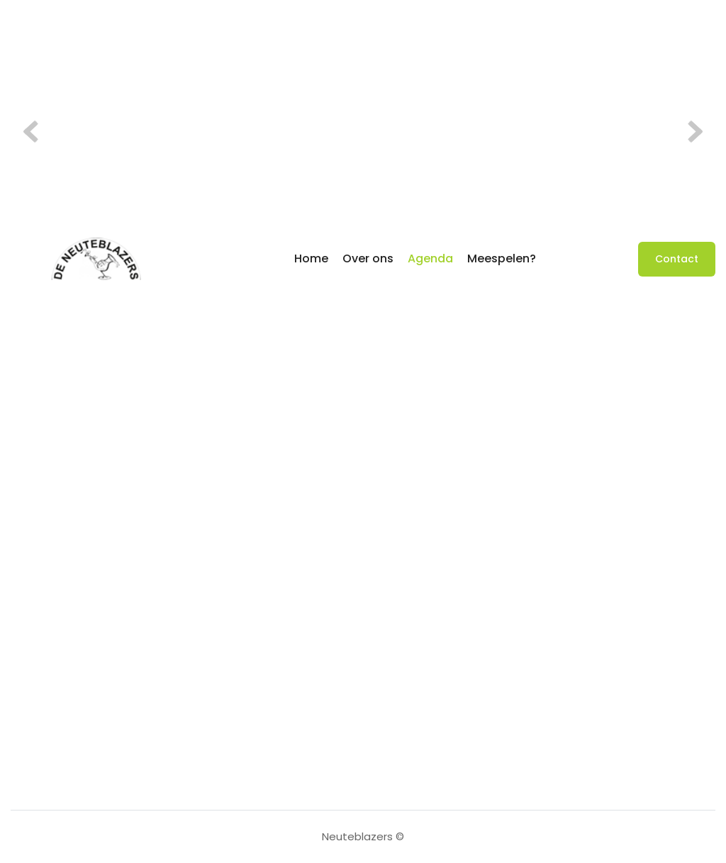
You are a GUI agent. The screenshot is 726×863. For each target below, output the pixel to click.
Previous (35, 132)
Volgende (690, 132)
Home (311, 258)
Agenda (430, 258)
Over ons (367, 258)
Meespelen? (501, 258)
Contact (676, 259)
